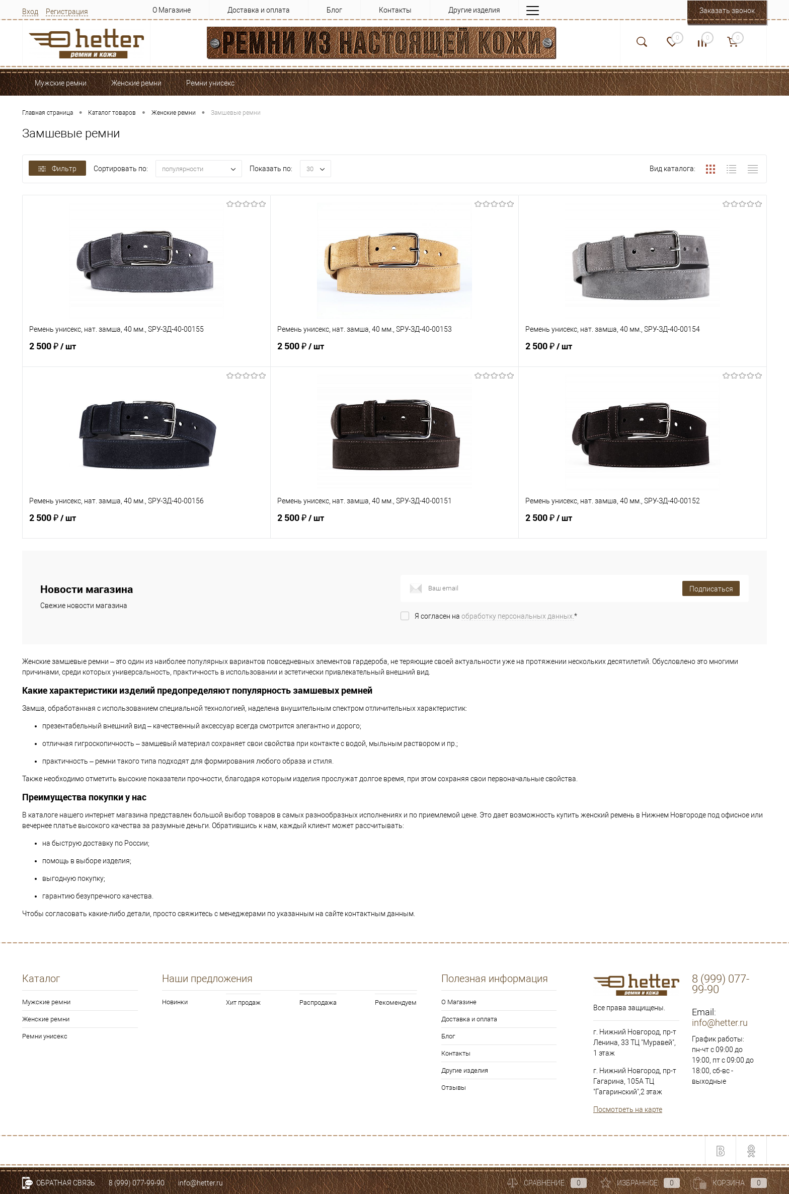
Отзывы (453, 1087)
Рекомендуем (396, 1002)
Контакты (395, 10)
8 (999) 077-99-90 (137, 1183)
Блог (334, 10)
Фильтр (57, 169)
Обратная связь (58, 1183)
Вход (30, 12)
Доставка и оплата (258, 10)
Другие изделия (474, 10)
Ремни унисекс (44, 1036)
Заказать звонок (727, 11)
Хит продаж (243, 1002)
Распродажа (318, 1002)
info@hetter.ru (720, 1022)
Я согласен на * (496, 616)
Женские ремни (45, 1019)
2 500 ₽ (146, 352)
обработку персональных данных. (517, 616)
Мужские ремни (46, 1002)
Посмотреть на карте (627, 1109)
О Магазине (171, 10)
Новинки (175, 1002)
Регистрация (67, 12)
